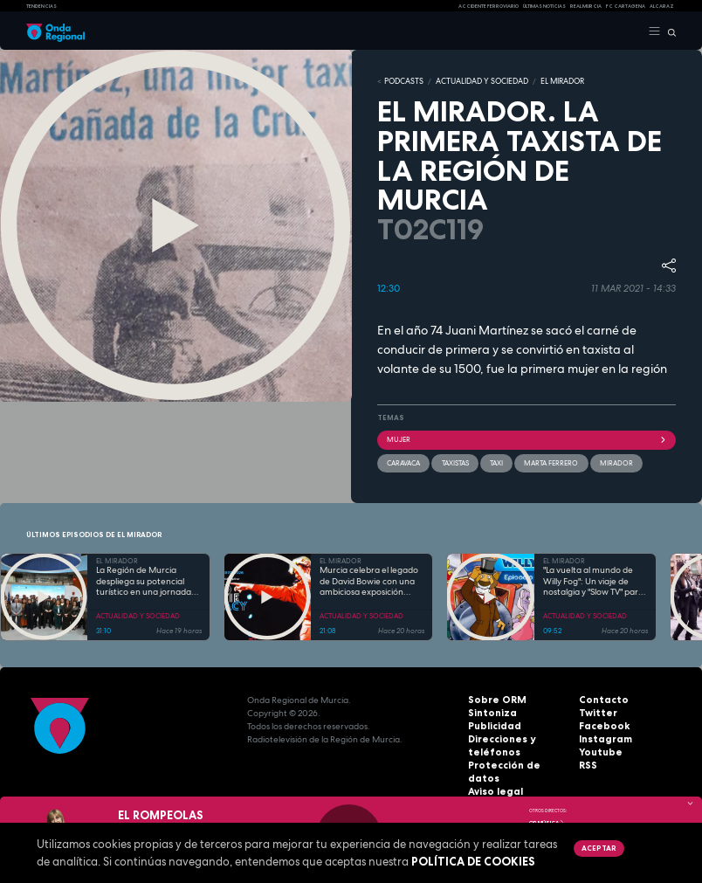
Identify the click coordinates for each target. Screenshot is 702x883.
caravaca (403, 461)
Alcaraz (662, 6)
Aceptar (598, 848)
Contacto (600, 697)
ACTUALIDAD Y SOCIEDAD (472, 81)
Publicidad (491, 723)
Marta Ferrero (550, 461)
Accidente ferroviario (488, 6)
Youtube (598, 749)
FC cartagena (625, 6)
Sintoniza (489, 710)
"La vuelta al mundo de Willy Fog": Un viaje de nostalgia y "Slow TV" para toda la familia (593, 580)
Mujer (526, 438)
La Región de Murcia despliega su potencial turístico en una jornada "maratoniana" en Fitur (143, 580)
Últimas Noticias (544, 6)
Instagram (602, 736)
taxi (495, 461)
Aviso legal (493, 776)
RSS (587, 763)
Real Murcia (586, 6)
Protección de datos (514, 763)
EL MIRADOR (547, 81)
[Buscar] (668, 31)
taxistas (454, 461)
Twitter (595, 710)
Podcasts (401, 81)
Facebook (601, 723)
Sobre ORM (493, 697)
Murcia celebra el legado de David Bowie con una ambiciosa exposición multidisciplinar (369, 580)
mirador (614, 461)
